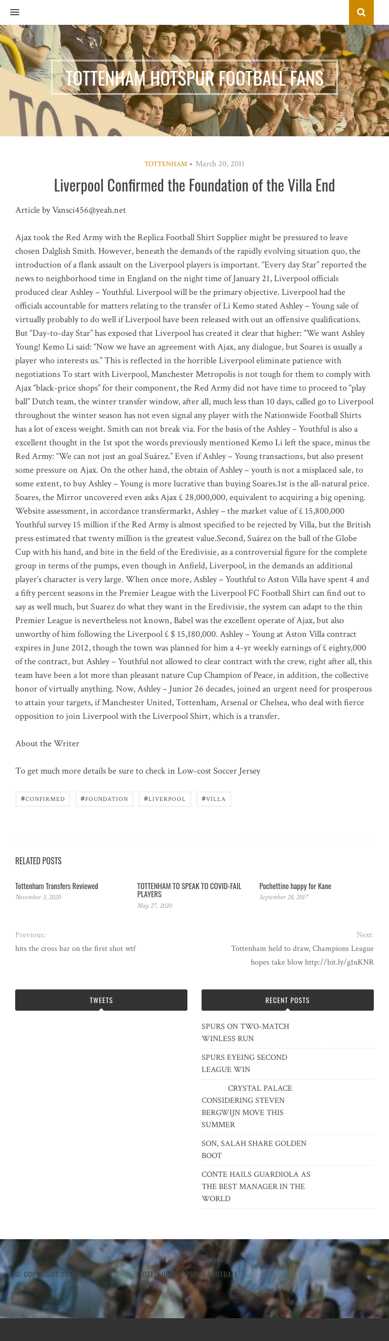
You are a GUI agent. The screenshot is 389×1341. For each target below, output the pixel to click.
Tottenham (165, 164)
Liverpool (165, 798)
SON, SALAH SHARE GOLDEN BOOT (254, 1149)
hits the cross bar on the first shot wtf (75, 948)
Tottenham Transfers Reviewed (56, 885)
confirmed (43, 798)
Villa (214, 798)
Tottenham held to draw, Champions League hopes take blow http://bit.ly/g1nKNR (302, 955)
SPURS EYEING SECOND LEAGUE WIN (244, 1063)
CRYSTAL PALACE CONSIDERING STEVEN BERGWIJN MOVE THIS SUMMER (247, 1106)
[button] (9, 12)
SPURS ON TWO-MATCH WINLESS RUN (245, 1032)
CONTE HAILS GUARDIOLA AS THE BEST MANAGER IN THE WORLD (256, 1186)
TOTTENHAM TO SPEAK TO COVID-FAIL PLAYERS (189, 890)
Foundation (104, 798)
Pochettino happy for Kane (295, 885)
